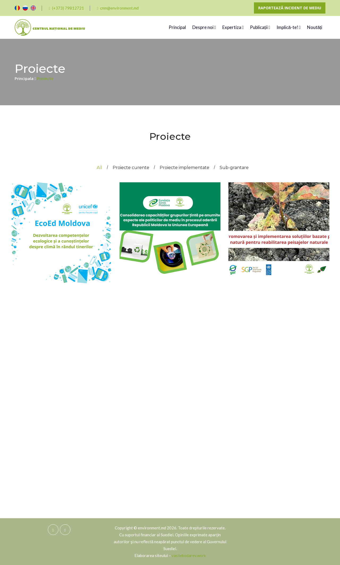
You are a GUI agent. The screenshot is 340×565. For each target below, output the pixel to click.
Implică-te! (289, 27)
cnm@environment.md (118, 8)
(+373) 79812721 (66, 8)
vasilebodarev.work (189, 555)
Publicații (260, 27)
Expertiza (233, 27)
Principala (25, 78)
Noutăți (314, 27)
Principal (177, 27)
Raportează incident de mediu (289, 7)
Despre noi (204, 27)
